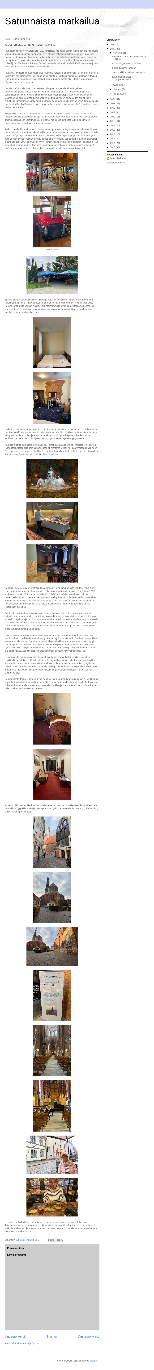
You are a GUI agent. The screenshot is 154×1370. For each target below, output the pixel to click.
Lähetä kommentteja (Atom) (25, 1343)
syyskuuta (118, 85)
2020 (113, 116)
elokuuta (117, 89)
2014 (113, 143)
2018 (113, 125)
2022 (113, 108)
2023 (113, 103)
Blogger (93, 1360)
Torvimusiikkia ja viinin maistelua (128, 72)
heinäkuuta (118, 93)
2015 (113, 138)
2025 (113, 49)
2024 (113, 99)
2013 (113, 147)
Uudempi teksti (15, 1336)
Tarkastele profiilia (116, 162)
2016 (113, 134)
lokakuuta (118, 52)
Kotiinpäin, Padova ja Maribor (127, 63)
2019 (113, 121)
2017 (113, 130)
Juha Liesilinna (118, 158)
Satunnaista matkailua (52, 21)
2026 (113, 44)
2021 (113, 112)
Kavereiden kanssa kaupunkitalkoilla (121, 78)
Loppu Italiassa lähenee (124, 68)
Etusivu (51, 1336)
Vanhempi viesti (88, 1336)
